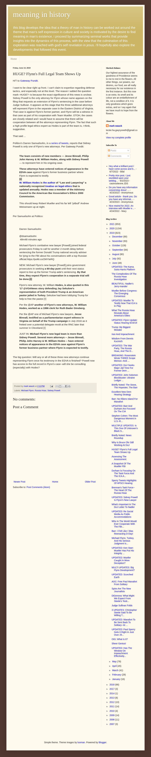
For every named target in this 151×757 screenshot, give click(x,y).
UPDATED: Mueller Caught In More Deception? (121, 560)
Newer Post (19, 481)
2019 (112, 233)
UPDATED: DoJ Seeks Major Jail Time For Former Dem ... (123, 368)
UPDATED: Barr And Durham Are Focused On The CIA (123, 409)
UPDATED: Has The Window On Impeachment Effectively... (122, 652)
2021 (112, 224)
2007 (112, 724)
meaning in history (42, 14)
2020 (112, 228)
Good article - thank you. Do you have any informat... (123, 197)
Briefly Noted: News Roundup (121, 436)
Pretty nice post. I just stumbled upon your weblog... (119, 178)
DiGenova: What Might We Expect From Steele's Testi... (123, 598)
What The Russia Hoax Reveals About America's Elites (123, 313)
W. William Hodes (29, 182)
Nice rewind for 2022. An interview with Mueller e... (121, 207)
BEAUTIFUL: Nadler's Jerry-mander (122, 285)
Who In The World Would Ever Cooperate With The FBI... (124, 524)
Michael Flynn (27, 390)
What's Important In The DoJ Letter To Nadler (124, 505)
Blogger (102, 742)
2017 (112, 689)
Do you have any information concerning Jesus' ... (123, 188)
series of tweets (59, 143)
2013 (112, 697)
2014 (112, 693)
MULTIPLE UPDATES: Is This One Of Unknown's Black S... (125, 428)
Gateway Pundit (29, 80)
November (117, 241)
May (114, 661)
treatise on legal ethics (58, 186)
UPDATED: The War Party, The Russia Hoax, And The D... (122, 348)
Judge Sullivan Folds (122, 605)
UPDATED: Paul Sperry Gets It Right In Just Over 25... (123, 632)
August (116, 254)
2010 (112, 711)
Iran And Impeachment (123, 334)
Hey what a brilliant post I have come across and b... (122, 167)
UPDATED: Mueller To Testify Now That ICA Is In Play (124, 303)
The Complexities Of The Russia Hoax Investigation (124, 277)
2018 (112, 684)
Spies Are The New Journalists (121, 590)
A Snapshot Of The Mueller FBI (121, 465)
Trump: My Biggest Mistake (121, 328)
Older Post (90, 481)
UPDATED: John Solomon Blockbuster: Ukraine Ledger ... (125, 378)
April (114, 666)
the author (49, 182)
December (117, 236)
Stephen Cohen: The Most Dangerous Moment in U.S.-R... (125, 418)
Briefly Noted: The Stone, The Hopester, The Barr (125, 386)
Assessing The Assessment (119, 458)
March (115, 670)
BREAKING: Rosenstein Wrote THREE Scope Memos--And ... (124, 358)
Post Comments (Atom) (38, 487)
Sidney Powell (53, 390)
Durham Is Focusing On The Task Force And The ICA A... (123, 473)
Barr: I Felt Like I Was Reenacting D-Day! (122, 532)
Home (14, 58)
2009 (112, 715)
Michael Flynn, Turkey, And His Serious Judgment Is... (123, 541)
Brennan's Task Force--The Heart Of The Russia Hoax (123, 490)
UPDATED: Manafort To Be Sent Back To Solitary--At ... (123, 622)
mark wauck (115, 126)
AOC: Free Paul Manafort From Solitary (124, 583)
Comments (114, 156)
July (114, 258)
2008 (112, 719)
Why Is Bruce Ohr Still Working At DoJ (123, 443)
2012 (112, 702)
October (116, 245)
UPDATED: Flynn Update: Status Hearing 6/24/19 (125, 321)
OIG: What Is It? (120, 639)
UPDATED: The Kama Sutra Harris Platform (123, 268)
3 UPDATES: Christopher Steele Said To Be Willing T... (124, 613)
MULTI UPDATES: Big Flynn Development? (123, 568)
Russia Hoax (40, 390)
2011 (112, 706)
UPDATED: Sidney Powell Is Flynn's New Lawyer (125, 498)
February (117, 674)
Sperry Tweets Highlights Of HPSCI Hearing (124, 481)
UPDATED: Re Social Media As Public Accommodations (122, 514)
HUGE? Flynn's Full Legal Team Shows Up (125, 450)
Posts (112, 150)
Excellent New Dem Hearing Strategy (121, 393)
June (115, 263)
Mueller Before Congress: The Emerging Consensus (124, 293)
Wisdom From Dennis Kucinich (122, 340)
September (118, 249)
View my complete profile (118, 137)
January (116, 679)
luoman (81, 742)
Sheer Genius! (119, 643)
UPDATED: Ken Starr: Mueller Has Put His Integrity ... (123, 551)
